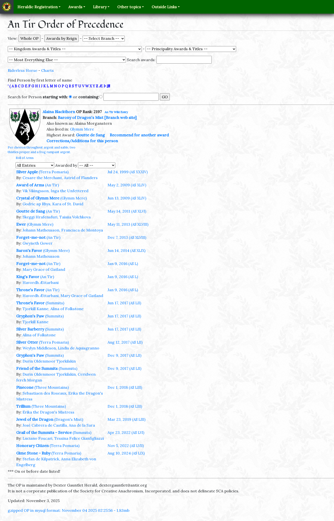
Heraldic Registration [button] (37, 6)
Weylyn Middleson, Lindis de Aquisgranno (61, 348)
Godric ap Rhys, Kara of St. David (53, 203)
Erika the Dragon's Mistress (48, 412)
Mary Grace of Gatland (44, 269)
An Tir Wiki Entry (116, 112)
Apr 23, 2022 (126, 432)
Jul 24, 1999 (128, 171)
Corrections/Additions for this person (82, 140)
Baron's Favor (29, 250)
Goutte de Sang (90, 134)
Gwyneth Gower (38, 243)
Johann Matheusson (41, 256)
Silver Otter (27, 342)
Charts (47, 70)
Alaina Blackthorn (59, 111)
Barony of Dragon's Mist (80, 117)
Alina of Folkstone (39, 334)
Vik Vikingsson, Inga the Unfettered (55, 190)
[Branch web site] (120, 117)
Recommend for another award (139, 134)
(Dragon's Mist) (68, 419)
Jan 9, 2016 (123, 263)
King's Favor (27, 276)
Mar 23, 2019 (127, 419)
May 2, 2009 (127, 184)
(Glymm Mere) (73, 198)
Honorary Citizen (32, 445)
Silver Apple (27, 171)
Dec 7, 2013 (127, 237)
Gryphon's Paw (30, 316)
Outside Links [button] (164, 6)
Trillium (23, 406)
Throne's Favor (30, 289)
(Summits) (55, 302)
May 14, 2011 (127, 211)
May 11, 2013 (128, 224)
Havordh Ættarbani (41, 282)
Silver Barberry (30, 329)
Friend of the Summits (37, 368)
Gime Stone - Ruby (33, 453)
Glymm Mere (82, 129)
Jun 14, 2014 (127, 250)
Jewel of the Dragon (34, 419)
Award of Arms (30, 184)
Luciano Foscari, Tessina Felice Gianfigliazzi (63, 438)
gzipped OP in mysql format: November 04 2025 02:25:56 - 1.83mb (68, 510)
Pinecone (24, 387)
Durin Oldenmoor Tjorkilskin (49, 361)
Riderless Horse (22, 70)
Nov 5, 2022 (126, 445)
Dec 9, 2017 (124, 355)
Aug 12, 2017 (125, 342)
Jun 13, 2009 (127, 198)
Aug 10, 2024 (126, 453)
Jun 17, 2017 (124, 302)
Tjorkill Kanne (35, 321)
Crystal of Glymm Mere (37, 198)
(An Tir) (52, 184)
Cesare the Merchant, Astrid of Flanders (60, 177)
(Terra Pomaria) (54, 171)
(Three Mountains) (51, 387)
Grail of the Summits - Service (44, 432)
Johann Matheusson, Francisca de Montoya (63, 230)
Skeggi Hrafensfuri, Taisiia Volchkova (57, 217)
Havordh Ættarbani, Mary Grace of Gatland (63, 295)
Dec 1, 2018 (125, 387)
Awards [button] (75, 6)
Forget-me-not (31, 237)
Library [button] (100, 6)
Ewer (21, 224)
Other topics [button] (129, 6)
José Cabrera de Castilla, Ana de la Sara (59, 425)
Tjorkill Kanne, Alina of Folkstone (53, 308)
